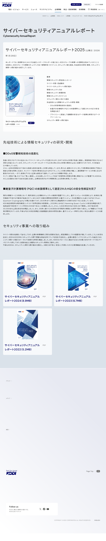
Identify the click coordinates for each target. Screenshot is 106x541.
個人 (100, 9)
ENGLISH (87, 4)
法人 (102, 9)
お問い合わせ (76, 4)
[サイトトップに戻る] (7, 4)
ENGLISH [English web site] (97, 528)
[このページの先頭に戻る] (93, 476)
